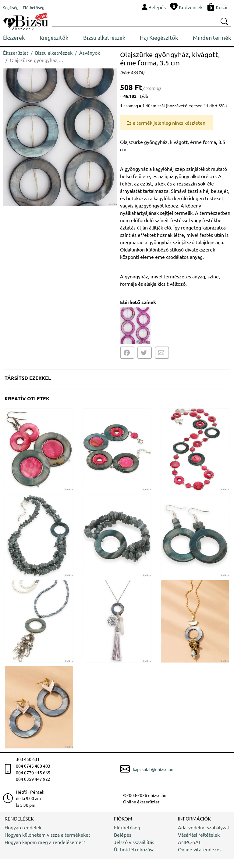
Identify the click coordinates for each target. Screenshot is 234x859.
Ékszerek (14, 37)
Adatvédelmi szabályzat (203, 827)
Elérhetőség (127, 827)
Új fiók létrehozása (134, 849)
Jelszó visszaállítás (134, 842)
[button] (110, 137)
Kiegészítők (54, 37)
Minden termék (212, 37)
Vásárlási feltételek (199, 834)
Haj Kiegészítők (159, 37)
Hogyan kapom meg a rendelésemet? (45, 842)
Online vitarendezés (200, 849)
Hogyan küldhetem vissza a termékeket (47, 834)
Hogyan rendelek (23, 827)
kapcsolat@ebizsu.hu (153, 769)
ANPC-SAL (189, 842)
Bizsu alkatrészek (104, 37)
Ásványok (89, 53)
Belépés (122, 834)
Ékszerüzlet (15, 53)
